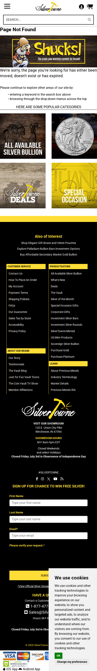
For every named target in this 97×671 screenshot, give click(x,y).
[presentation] (39, 556)
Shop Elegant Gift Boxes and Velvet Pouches (48, 243)
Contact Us (15, 273)
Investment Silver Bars (64, 318)
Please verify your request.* (27, 545)
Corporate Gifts (60, 312)
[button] (90, 7)
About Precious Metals (65, 370)
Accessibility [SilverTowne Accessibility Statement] (16, 324)
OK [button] (58, 655)
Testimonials (16, 364)
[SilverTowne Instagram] (42, 479)
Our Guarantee (18, 312)
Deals (54, 286)
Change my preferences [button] (72, 661)
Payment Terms (18, 292)
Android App (29, 669)
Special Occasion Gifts (64, 305)
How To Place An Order (23, 280)
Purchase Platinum (62, 356)
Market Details (60, 383)
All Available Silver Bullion (66, 273)
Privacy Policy (17, 331)
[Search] (89, 19)
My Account (16, 286)
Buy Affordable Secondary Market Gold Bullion (48, 254)
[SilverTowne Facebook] (37, 479)
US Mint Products (61, 337)
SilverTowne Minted (63, 331)
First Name (16, 496)
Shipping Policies (19, 299)
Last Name (16, 512)
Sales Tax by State (20, 318)
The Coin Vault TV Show (23, 383)
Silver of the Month (62, 299)
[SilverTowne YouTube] (55, 479)
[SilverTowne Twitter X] (48, 479)
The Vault (57, 292)
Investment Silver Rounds (66, 324)
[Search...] (44, 20)
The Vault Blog (18, 370)
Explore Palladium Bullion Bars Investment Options (48, 248)
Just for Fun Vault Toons (24, 377)
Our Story (14, 357)
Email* (13, 529)
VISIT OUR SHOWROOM (48, 423)
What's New (58, 280)
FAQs (12, 305)
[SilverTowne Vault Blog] (61, 479)
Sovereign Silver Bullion (65, 343)
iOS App (10, 669)
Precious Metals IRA (63, 389)
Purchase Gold (60, 350)
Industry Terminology (64, 377)
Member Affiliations (21, 389)
